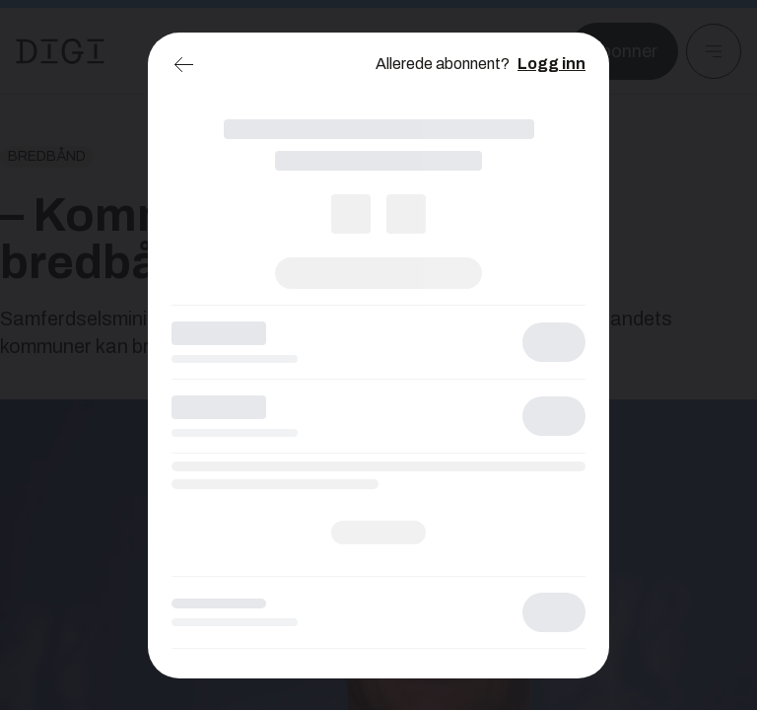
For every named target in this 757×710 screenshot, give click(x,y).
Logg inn (551, 63)
